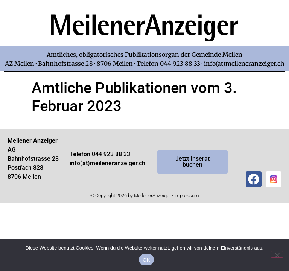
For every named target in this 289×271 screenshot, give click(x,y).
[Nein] (277, 254)
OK (146, 260)
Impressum (186, 195)
